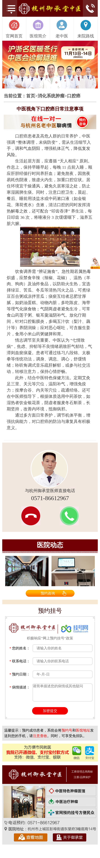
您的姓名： (19, 648)
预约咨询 (48, 593)
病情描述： (19, 687)
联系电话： (19, 661)
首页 (30, 96)
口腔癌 (73, 96)
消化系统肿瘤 (51, 96)
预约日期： (19, 674)
